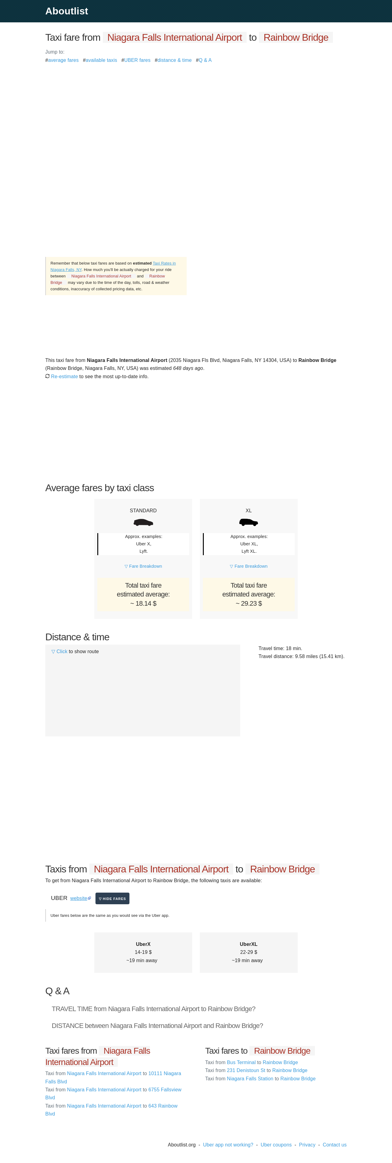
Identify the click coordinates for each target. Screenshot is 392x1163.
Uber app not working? (228, 1144)
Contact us (335, 1144)
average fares (63, 60)
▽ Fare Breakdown (143, 566)
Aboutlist (66, 11)
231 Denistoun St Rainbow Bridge (256, 1070)
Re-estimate (61, 376)
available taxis (101, 60)
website (78, 898)
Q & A (205, 60)
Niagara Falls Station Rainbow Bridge (260, 1078)
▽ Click (59, 651)
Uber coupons (276, 1144)
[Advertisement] (196, 107)
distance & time (175, 60)
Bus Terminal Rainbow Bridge (251, 1062)
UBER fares (137, 60)
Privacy (307, 1144)
